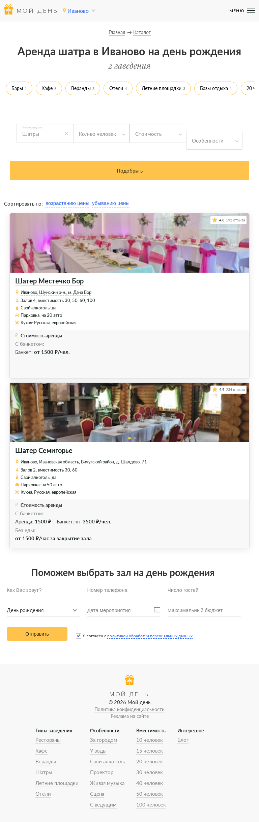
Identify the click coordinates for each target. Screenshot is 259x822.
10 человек (149, 740)
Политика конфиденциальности (129, 709)
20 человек (149, 761)
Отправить (37, 634)
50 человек (149, 794)
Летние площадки (161, 88)
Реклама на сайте (130, 716)
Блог (183, 740)
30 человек (149, 772)
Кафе (47, 88)
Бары (17, 88)
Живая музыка (107, 783)
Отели (116, 88)
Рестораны (48, 740)
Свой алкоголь (107, 761)
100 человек (151, 804)
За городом (103, 740)
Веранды (81, 88)
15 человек (149, 751)
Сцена (97, 794)
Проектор (101, 772)
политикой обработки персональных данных (150, 635)
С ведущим (103, 804)
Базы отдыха (214, 88)
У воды (98, 751)
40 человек (149, 783)
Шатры (43, 772)
